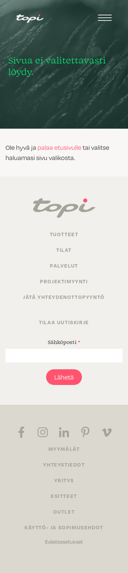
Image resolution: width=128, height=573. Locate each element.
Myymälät (64, 449)
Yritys (64, 480)
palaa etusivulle (59, 147)
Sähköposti (64, 342)
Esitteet (64, 496)
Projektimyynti (64, 281)
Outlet (64, 511)
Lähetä (64, 377)
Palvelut (64, 265)
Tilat (64, 250)
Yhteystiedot (64, 464)
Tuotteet (64, 234)
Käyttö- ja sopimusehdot (64, 527)
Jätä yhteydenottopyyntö (64, 297)
